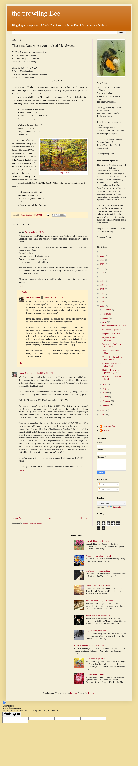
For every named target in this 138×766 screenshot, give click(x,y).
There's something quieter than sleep (89, 645)
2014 (102, 302)
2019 (102, 281)
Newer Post (17, 518)
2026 (102, 252)
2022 (102, 268)
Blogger (91, 693)
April (104, 393)
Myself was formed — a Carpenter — (112, 339)
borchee (73, 693)
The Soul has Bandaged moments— (101, 601)
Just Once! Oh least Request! (114, 326)
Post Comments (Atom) (33, 523)
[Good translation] (7, 714)
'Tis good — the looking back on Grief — (112, 358)
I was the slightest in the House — (112, 352)
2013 (102, 306)
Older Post (83, 518)
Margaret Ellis (64, 173)
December (106, 309)
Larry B (22, 373)
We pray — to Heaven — (112, 334)
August (105, 318)
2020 (102, 277)
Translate (114, 507)
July (104, 322)
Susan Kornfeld (33, 297)
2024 (102, 260)
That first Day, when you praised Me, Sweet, (112, 371)
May (104, 388)
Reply (21, 286)
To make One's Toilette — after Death (113, 365)
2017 (102, 289)
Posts (102, 484)
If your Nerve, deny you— (97, 631)
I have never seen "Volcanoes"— (99, 586)
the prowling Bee (36, 13)
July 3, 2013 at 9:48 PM (34, 232)
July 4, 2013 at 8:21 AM (54, 297)
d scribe (105, 430)
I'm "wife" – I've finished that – (99, 571)
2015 (102, 298)
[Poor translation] (16, 714)
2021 (102, 272)
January (105, 405)
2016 (102, 293)
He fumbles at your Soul (112, 329)
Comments (104, 489)
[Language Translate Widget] (111, 503)
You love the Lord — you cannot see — (112, 345)
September (107, 314)
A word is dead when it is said (98, 556)
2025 (102, 256)
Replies (25, 292)
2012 (102, 410)
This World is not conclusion (98, 616)
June (104, 384)
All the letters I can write (96, 674)
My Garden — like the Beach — (111, 377)
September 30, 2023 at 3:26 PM (40, 373)
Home (50, 518)
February (106, 401)
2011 (102, 414)
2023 (102, 264)
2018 (102, 285)
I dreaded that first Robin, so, (98, 541)
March (105, 397)
